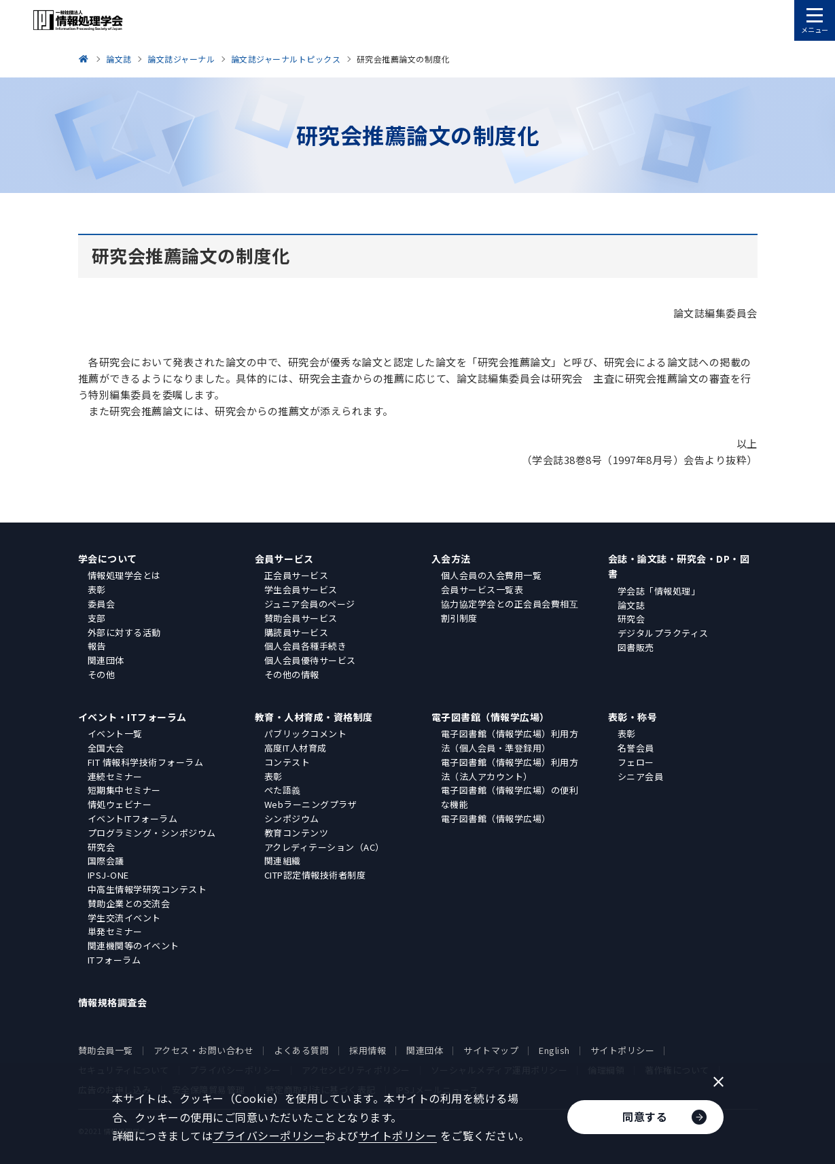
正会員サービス (296, 575)
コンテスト (287, 762)
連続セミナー (115, 776)
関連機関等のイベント (133, 945)
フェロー (636, 762)
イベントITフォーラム (133, 818)
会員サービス (284, 558)
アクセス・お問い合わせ (204, 1050)
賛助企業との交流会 (129, 903)
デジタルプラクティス (663, 633)
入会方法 (451, 558)
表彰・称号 (633, 717)
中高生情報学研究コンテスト (147, 889)
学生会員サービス (301, 589)
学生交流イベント (124, 917)
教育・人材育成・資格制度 (314, 717)
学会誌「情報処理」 (659, 590)
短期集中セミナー (124, 789)
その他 (102, 674)
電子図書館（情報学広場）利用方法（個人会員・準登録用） (510, 740)
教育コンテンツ (296, 832)
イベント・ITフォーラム (132, 717)
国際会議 (106, 860)
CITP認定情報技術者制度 (315, 874)
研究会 (631, 618)
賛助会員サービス (301, 618)
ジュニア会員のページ (309, 603)
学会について (107, 558)
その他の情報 (291, 674)
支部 (97, 618)
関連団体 (106, 660)
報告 (97, 645)
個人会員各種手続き (305, 645)
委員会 (102, 603)
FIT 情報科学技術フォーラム (146, 762)
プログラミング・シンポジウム (152, 832)
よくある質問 (301, 1050)
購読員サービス (296, 632)
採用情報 (367, 1050)
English (554, 1050)
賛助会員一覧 (105, 1050)
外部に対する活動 (124, 632)
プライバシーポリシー (269, 1135)
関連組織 (282, 860)
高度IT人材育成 (295, 747)
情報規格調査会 (112, 1002)
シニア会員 (641, 776)
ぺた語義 (282, 789)
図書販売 (636, 647)
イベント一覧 (115, 733)
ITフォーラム (114, 959)
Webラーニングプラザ (310, 804)
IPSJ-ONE (108, 874)
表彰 (97, 589)
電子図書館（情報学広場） (490, 717)
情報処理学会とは (124, 575)
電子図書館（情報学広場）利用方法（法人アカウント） (510, 769)
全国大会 (106, 747)
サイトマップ (490, 1050)
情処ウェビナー (120, 804)
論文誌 (631, 605)
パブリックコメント (305, 733)
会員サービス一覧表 (482, 589)
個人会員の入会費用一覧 (491, 575)
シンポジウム (291, 818)
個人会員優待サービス (310, 660)
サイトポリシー (622, 1050)
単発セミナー (115, 931)
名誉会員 (636, 747)
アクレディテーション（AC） (324, 847)
